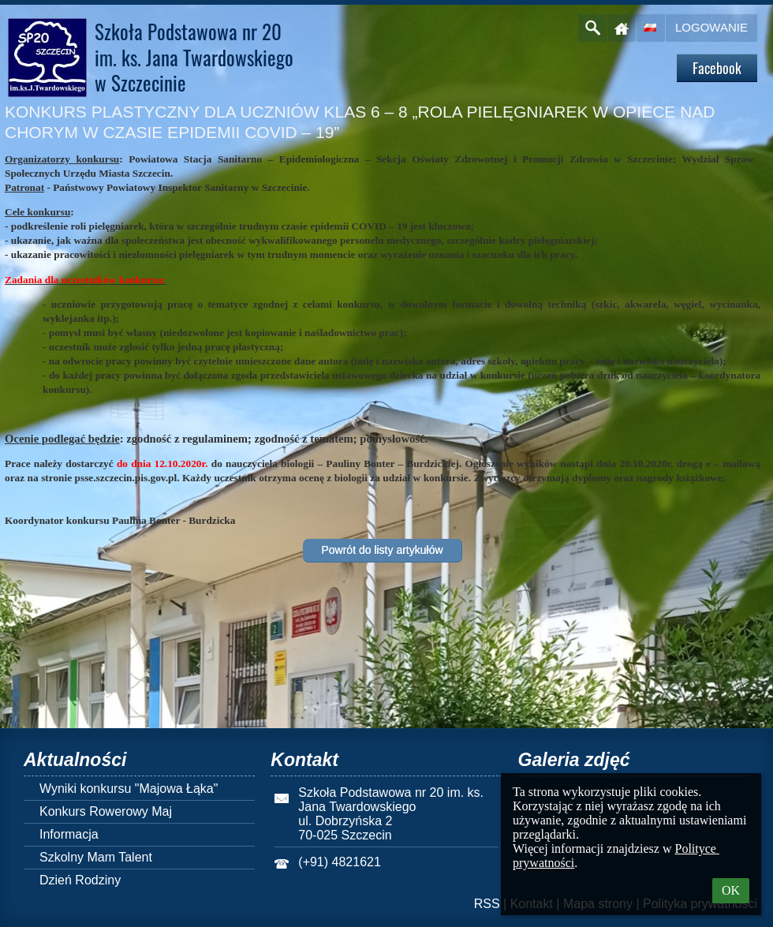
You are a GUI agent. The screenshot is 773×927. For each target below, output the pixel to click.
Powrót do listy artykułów (382, 550)
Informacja (69, 834)
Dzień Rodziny (80, 880)
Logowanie (711, 27)
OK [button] (731, 890)
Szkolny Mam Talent (95, 857)
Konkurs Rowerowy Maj (105, 811)
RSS (487, 903)
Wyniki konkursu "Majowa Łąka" (128, 788)
